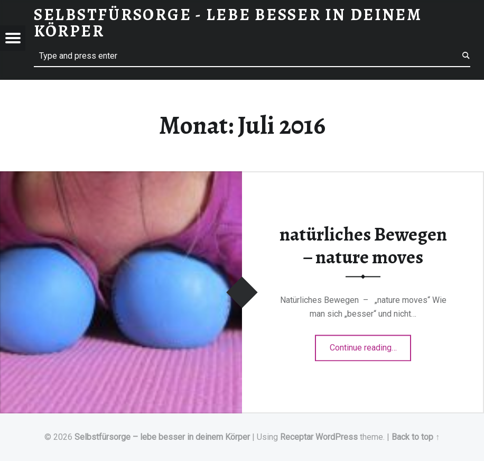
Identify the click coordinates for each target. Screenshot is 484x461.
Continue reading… (371, 344)
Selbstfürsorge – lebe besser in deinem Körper (162, 437)
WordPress (336, 437)
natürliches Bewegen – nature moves (363, 246)
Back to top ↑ (416, 437)
